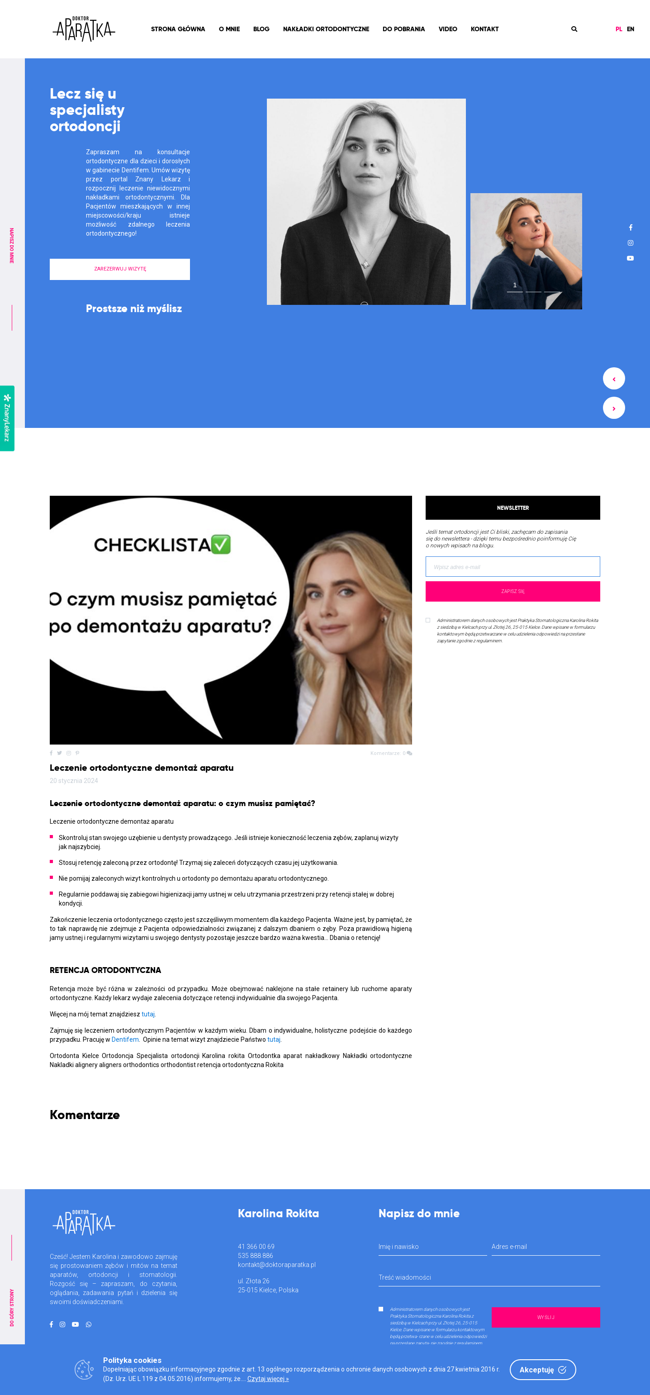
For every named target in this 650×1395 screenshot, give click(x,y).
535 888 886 (255, 1255)
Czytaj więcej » (268, 1378)
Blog (261, 29)
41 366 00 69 (256, 1246)
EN (630, 29)
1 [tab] (515, 285)
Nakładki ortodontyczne (326, 29)
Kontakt (485, 29)
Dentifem (125, 1039)
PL (619, 29)
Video (448, 29)
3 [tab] (552, 287)
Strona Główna (178, 29)
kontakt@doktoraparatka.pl (277, 1264)
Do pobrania (404, 29)
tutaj (148, 1014)
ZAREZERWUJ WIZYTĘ (120, 269)
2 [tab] (533, 287)
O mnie (229, 29)
